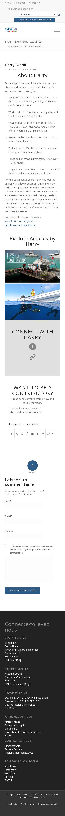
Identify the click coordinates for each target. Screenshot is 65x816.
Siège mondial (13, 745)
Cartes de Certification (17, 677)
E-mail (8, 515)
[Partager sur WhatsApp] (22, 433)
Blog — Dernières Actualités (23, 41)
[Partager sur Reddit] (48, 433)
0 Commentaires (29, 69)
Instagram (10, 770)
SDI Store (10, 680)
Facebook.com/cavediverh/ (20, 225)
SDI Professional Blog (17, 684)
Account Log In (13, 673)
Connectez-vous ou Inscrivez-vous (34, 19)
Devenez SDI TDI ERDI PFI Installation (26, 697)
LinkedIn (9, 776)
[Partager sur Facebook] (11, 433)
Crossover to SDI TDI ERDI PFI (22, 701)
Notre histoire (12, 721)
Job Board (10, 708)
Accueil (9, 2)
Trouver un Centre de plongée (21, 649)
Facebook (10, 766)
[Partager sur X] (17, 433)
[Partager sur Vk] (42, 433)
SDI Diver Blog (13, 660)
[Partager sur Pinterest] (27, 433)
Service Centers (13, 749)
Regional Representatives (19, 752)
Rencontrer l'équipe (16, 725)
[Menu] (55, 30)
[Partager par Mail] (53, 433)
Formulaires (11, 656)
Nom (8, 500)
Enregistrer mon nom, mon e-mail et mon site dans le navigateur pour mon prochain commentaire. (31, 549)
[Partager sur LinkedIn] (32, 433)
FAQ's (8, 735)
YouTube (10, 773)
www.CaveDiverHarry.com (19, 221)
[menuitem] (10, 3)
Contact (20, 2)
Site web (9, 531)
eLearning (34, 2)
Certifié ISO (11, 728)
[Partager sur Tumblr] (37, 433)
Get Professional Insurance (20, 704)
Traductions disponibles (20, 8)
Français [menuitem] (26, 14)
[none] (38, 14)
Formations (11, 646)
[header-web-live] (27, 30)
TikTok (8, 780)
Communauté (12, 653)
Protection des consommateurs (23, 732)
